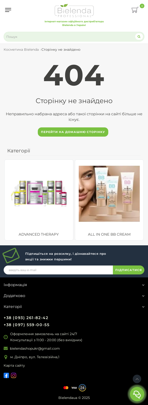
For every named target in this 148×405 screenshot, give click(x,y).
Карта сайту (14, 365)
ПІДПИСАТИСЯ (128, 270)
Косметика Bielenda (21, 49)
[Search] (139, 36)
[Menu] (8, 10)
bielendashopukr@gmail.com (35, 348)
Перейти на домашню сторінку (73, 132)
